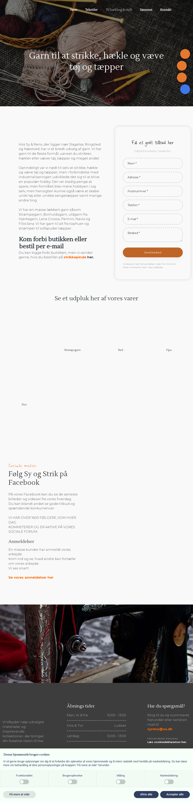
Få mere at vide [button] (19, 794)
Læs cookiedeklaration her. (167, 742)
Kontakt (165, 10)
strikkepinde (75, 257)
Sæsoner (146, 10)
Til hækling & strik (119, 10)
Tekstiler (91, 10)
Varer (73, 10)
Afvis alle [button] (146, 794)
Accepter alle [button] (175, 794)
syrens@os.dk (159, 729)
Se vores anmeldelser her (30, 577)
